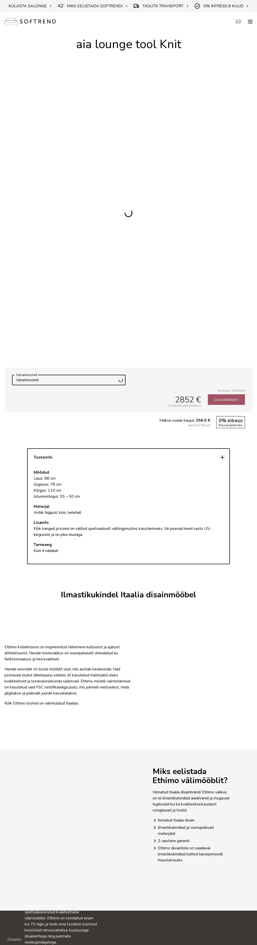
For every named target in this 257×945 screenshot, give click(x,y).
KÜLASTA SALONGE (30, 6)
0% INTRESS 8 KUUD (221, 6)
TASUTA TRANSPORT (161, 6)
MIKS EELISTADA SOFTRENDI (92, 6)
